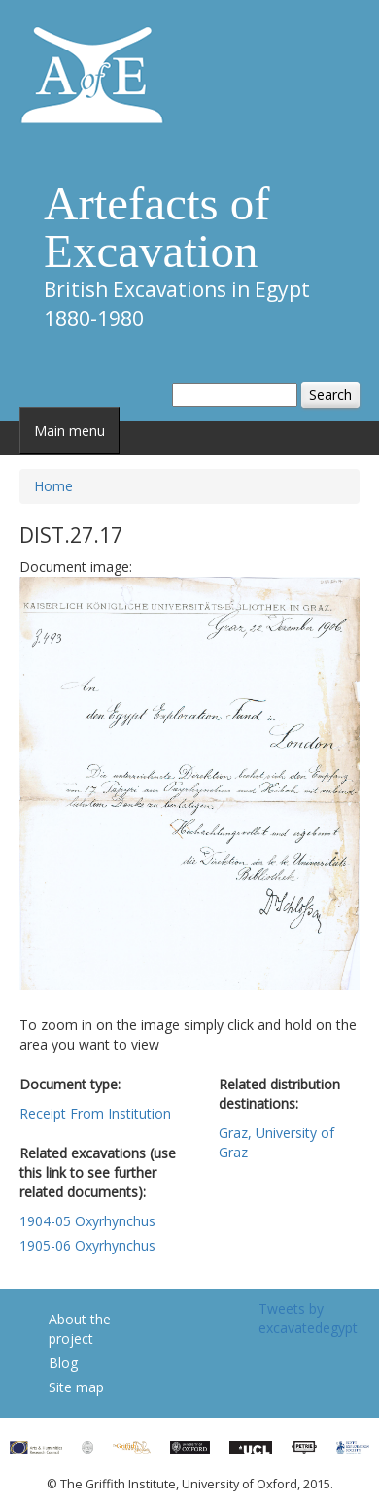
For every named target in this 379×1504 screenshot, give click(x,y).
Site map (76, 1387)
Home (53, 486)
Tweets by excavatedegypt (308, 1318)
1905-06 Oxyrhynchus (87, 1245)
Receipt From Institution (95, 1113)
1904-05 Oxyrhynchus (87, 1221)
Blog (63, 1363)
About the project (80, 1329)
